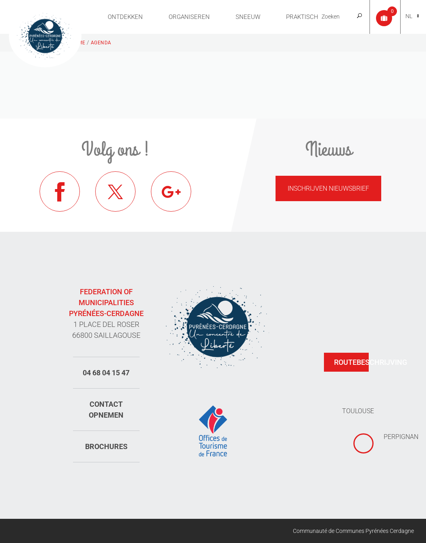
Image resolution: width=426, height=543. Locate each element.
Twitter (115, 191)
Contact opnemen (106, 409)
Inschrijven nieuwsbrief (328, 188)
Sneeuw (248, 17)
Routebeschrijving (351, 362)
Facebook (60, 191)
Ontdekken (125, 17)
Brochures (106, 446)
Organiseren (189, 17)
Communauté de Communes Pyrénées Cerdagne (353, 531)
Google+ (171, 191)
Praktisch (302, 17)
